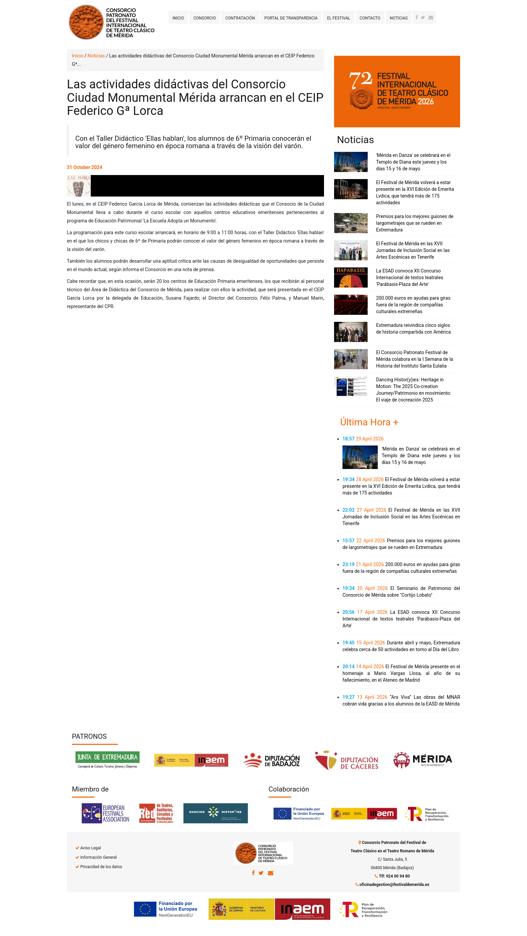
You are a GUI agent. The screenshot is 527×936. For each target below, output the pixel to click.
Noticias (399, 18)
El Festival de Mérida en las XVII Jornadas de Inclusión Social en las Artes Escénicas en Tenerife (413, 250)
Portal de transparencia (291, 18)
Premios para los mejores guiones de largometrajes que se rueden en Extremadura (414, 223)
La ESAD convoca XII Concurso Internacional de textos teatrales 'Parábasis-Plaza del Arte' (409, 277)
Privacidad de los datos (101, 866)
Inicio (178, 18)
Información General (98, 857)
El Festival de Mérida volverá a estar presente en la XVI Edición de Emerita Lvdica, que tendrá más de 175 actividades (401, 486)
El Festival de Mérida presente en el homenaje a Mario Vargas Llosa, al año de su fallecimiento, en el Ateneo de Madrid (401, 673)
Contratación (240, 18)
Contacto (370, 18)
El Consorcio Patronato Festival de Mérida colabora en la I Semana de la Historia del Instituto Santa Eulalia (414, 359)
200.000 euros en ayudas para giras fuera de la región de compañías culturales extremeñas (413, 304)
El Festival (338, 18)
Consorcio (204, 18)
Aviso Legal (90, 848)
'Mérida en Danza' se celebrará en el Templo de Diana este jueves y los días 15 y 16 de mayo (413, 162)
